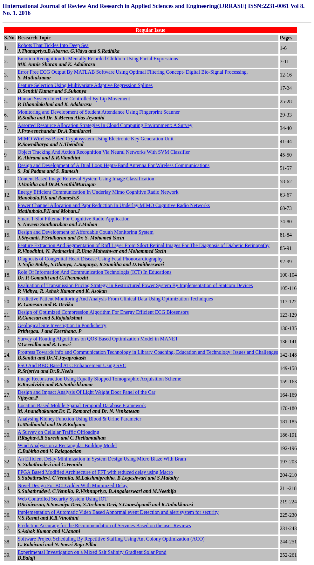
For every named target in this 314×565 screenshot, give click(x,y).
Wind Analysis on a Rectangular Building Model (67, 445)
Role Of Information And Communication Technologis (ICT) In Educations (94, 272)
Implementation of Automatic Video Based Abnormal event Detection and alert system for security (117, 512)
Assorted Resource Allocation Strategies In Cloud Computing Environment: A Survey (104, 125)
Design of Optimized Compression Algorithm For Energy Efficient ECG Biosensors (102, 312)
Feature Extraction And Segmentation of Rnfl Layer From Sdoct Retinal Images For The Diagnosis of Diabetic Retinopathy (143, 245)
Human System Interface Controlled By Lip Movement (73, 98)
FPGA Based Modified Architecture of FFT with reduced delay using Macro (95, 472)
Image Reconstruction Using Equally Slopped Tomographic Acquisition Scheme (99, 378)
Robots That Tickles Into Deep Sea (52, 45)
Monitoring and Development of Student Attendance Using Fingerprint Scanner (98, 112)
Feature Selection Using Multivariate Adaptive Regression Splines (85, 85)
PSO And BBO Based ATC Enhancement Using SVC (71, 365)
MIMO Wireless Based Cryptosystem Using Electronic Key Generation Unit (95, 138)
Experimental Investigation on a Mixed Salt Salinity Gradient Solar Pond (91, 552)
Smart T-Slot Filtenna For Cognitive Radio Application (73, 218)
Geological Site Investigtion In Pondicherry (61, 325)
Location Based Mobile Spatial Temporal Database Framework (81, 405)
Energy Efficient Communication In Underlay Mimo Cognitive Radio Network (97, 192)
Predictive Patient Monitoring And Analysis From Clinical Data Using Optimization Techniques (115, 298)
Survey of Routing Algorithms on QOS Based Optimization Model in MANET (97, 338)
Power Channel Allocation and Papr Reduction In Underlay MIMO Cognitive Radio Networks (113, 205)
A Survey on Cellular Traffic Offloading (58, 432)
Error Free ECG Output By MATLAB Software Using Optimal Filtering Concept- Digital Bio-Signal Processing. (132, 72)
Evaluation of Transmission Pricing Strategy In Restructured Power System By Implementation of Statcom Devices (135, 285)
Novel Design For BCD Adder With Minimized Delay (72, 485)
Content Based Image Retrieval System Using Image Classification (85, 178)
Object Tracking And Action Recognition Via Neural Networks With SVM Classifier (103, 152)
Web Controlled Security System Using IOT (62, 498)
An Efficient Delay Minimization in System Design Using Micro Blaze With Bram (101, 458)
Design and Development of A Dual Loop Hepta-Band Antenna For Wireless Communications (113, 165)
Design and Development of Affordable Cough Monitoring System (85, 232)
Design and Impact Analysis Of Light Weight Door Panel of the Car (86, 392)
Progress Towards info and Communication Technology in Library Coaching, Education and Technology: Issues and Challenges (147, 352)
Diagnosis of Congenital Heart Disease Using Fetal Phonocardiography (89, 258)
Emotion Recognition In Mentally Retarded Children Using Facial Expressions (97, 58)
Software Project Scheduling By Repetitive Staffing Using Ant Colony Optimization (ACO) (110, 538)
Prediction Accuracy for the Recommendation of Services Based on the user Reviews (104, 525)
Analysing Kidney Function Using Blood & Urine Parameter (79, 418)
